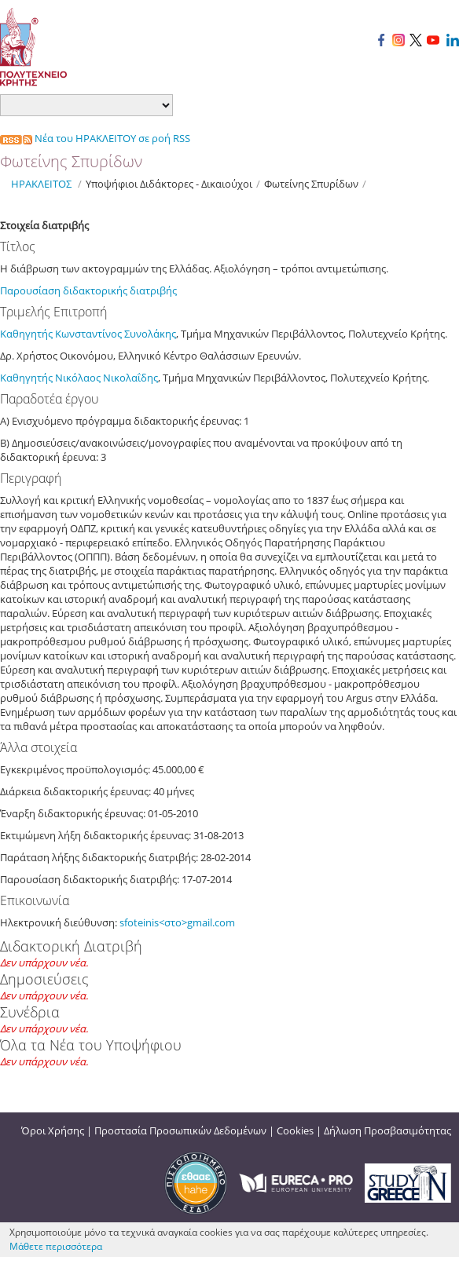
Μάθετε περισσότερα (55, 1246)
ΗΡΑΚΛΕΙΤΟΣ (41, 184)
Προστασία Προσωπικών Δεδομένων (180, 1130)
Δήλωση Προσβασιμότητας (387, 1130)
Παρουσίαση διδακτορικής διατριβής (88, 290)
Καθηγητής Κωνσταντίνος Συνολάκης (88, 334)
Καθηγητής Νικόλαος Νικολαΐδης (79, 378)
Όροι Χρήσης (52, 1130)
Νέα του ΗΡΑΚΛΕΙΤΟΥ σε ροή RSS (95, 138)
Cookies (295, 1130)
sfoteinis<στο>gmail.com (177, 922)
